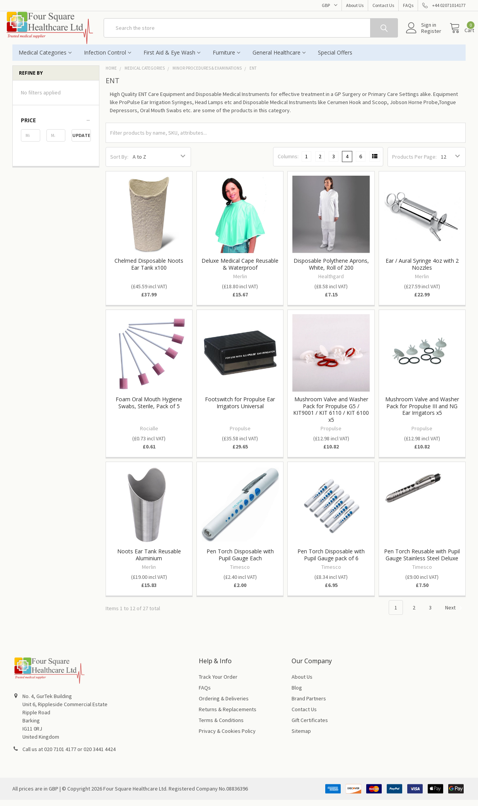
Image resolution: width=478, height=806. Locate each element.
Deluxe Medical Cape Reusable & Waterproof (239, 270)
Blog (297, 693)
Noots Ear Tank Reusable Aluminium (149, 561)
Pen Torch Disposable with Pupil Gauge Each (240, 561)
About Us (355, 5)
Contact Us (383, 5)
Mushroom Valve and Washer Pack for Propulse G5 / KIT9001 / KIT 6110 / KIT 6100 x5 (331, 416)
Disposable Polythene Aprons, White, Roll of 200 (331, 270)
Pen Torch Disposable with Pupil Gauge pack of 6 (331, 561)
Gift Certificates (310, 726)
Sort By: (119, 162)
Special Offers (335, 58)
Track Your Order (218, 682)
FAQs (408, 5)
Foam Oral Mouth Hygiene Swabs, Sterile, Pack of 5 (149, 409)
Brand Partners (309, 704)
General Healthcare (279, 58)
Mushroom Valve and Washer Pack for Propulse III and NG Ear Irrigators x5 (422, 412)
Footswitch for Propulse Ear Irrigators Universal (240, 409)
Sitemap (301, 737)
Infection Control (107, 58)
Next (454, 614)
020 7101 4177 (60, 755)
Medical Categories (45, 58)
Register (423, 35)
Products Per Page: (414, 162)
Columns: (288, 162)
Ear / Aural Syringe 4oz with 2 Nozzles (422, 270)
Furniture (226, 58)
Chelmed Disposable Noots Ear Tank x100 (148, 270)
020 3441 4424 (100, 755)
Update (81, 141)
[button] (56, 126)
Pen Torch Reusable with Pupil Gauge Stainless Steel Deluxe (422, 561)
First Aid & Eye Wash (171, 58)
